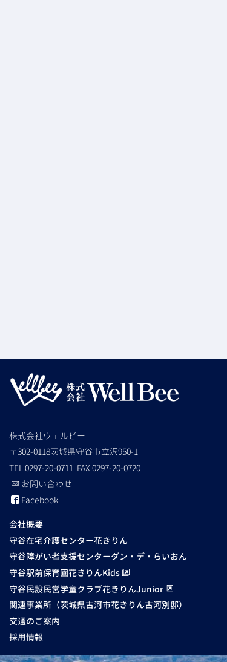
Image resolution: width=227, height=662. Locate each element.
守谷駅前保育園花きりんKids (69, 572)
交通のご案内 (34, 621)
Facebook (34, 500)
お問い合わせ (41, 483)
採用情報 (26, 637)
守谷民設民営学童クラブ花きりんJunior (91, 589)
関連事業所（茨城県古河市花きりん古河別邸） (98, 605)
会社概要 (26, 524)
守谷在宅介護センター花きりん (68, 540)
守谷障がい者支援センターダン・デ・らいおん (98, 556)
